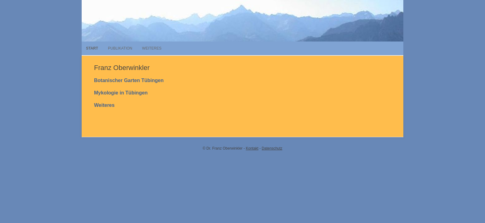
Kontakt (252, 148)
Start (92, 48)
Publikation (120, 48)
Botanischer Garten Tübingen (129, 80)
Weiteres (151, 48)
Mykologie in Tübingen (121, 92)
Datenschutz (272, 148)
